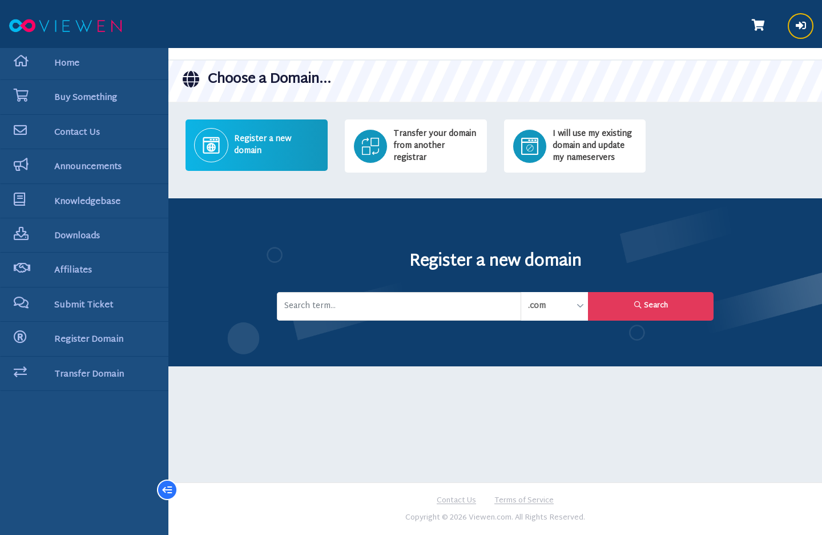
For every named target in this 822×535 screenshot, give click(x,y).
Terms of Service (524, 501)
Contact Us (456, 501)
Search (651, 306)
